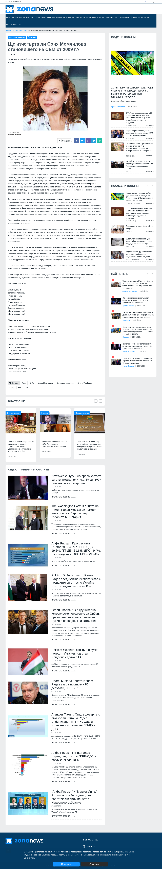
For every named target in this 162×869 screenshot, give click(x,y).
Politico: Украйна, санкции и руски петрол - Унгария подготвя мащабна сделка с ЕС (74, 653)
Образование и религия (139, 17)
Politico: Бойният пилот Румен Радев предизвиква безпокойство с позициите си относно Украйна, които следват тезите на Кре (76, 581)
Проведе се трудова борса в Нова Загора (139, 227)
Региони (17, 24)
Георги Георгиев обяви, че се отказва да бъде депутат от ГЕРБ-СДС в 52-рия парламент (140, 133)
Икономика (35, 17)
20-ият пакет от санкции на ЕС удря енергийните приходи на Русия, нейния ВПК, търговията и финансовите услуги (132, 92)
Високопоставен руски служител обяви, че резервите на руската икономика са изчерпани (136, 300)
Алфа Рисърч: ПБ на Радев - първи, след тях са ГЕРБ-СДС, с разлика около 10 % (74, 756)
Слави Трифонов (84, 383)
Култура (9, 24)
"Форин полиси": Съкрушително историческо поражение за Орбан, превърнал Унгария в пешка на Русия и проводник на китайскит (75, 615)
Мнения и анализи (63, 17)
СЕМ (32, 383)
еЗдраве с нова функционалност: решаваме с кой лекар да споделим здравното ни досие (139, 254)
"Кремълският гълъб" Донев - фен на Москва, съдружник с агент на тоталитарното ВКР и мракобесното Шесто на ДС (138, 284)
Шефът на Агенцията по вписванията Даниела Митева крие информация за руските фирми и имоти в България (138, 314)
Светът (26, 17)
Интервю (75, 17)
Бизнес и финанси (48, 17)
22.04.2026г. (142, 351)
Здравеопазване (112, 17)
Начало (8, 30)
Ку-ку (11, 387)
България (18, 17)
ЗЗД (19, 387)
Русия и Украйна (118, 107)
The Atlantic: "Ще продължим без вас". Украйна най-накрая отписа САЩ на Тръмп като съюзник (138, 360)
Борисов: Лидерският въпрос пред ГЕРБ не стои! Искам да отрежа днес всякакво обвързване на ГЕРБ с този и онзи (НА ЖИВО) (138, 330)
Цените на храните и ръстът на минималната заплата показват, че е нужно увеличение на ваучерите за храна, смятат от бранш (21, 446)
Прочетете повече (63, 497)
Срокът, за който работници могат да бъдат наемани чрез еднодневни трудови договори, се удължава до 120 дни (89, 445)
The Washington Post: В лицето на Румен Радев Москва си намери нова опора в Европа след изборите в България (75, 511)
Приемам (66, 864)
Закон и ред (124, 17)
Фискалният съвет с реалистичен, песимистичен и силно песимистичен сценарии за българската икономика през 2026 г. (139, 148)
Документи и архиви (88, 17)
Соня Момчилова (45, 383)
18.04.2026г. (141, 305)
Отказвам (94, 864)
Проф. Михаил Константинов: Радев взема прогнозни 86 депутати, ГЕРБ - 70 (72, 684)
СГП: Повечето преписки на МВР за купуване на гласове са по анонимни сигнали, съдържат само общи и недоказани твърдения (139, 118)
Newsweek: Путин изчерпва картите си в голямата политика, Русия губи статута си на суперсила (76, 479)
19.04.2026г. (141, 366)
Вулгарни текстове (65, 383)
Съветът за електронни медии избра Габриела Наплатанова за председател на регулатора (139, 241)
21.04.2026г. (144, 291)
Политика (10, 17)
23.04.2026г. (132, 107)
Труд (24, 383)
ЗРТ (27, 387)
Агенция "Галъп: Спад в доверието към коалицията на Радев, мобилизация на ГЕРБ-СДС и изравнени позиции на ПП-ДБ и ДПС (75, 722)
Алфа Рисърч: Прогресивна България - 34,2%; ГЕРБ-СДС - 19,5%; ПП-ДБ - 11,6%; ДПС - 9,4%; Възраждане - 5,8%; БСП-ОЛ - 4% (76, 549)
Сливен (129, 231)
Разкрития (101, 17)
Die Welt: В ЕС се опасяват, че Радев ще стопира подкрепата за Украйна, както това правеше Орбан (139, 164)
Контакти (90, 846)
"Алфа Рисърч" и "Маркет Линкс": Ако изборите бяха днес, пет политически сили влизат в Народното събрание (74, 797)
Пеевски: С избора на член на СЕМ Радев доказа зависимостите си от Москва (54, 444)
